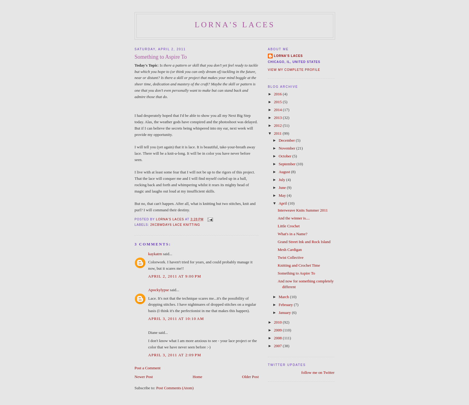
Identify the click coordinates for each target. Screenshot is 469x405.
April (283, 203)
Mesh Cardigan (290, 249)
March (284, 297)
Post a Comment (148, 368)
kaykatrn (155, 254)
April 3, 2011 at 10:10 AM (176, 318)
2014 (278, 109)
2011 (278, 133)
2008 (278, 338)
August (285, 172)
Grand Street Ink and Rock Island (304, 241)
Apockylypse (158, 290)
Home (197, 376)
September (288, 164)
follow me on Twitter (317, 372)
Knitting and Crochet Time (299, 265)
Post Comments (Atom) (175, 388)
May (283, 195)
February (286, 304)
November (287, 148)
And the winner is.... (294, 218)
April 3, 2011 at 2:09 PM (174, 355)
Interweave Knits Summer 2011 (303, 210)
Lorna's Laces (235, 24)
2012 (278, 125)
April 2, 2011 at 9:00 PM (174, 276)
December (287, 140)
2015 (278, 102)
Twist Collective (290, 257)
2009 (278, 330)
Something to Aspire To (296, 273)
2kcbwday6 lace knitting (175, 224)
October (285, 156)
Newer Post (144, 376)
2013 (278, 117)
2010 (278, 322)
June (283, 187)
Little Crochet (289, 226)
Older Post (250, 376)
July (282, 179)
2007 (278, 346)
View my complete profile (294, 69)
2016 (278, 94)
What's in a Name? (292, 234)
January (285, 312)
